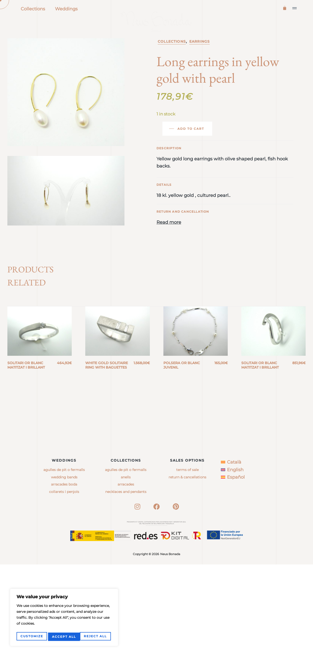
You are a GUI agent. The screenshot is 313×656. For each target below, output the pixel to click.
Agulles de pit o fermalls (64, 561)
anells (126, 568)
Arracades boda (64, 576)
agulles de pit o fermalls (125, 561)
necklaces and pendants (125, 583)
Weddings (66, 9)
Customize (31, 636)
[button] (294, 8)
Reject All (63, 636)
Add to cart (190, 150)
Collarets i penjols (64, 583)
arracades (126, 576)
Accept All (96, 636)
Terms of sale (187, 561)
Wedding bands (64, 568)
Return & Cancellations (187, 568)
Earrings (199, 62)
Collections (33, 9)
